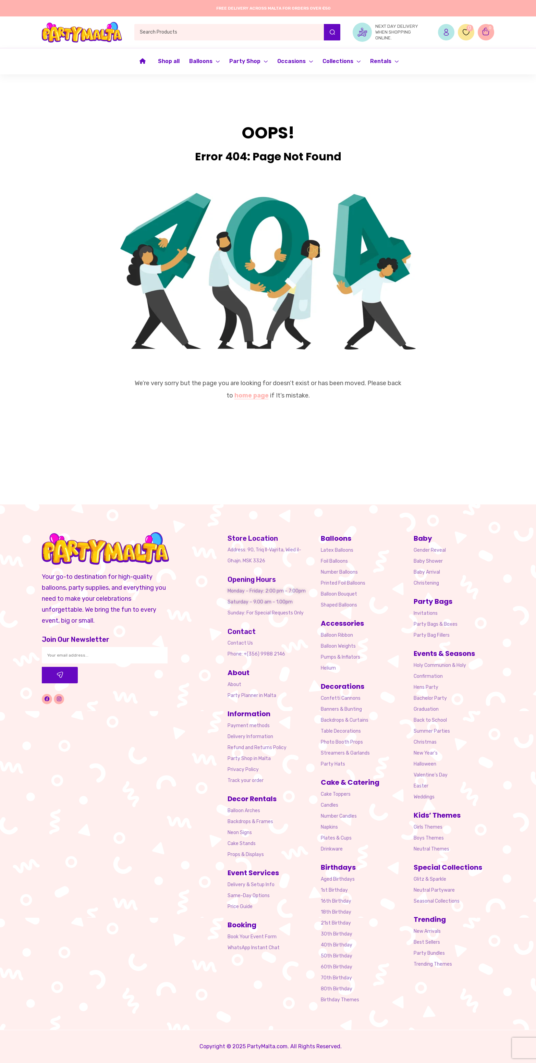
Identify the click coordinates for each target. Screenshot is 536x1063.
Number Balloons (339, 572)
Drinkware (332, 849)
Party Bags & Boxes (436, 624)
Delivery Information (250, 737)
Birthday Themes (340, 1000)
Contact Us (240, 643)
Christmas (425, 742)
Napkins (329, 827)
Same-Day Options (249, 896)
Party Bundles (429, 953)
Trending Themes (433, 964)
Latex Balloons (337, 550)
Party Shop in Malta (249, 758)
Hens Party (426, 687)
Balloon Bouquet (339, 594)
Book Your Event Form (252, 937)
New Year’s (426, 753)
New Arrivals (427, 931)
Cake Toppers (336, 794)
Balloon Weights (338, 646)
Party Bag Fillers (432, 635)
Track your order (246, 780)
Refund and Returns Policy (257, 747)
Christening (426, 583)
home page (251, 395)
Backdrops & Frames (250, 821)
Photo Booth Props (342, 742)
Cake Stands (242, 843)
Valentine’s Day (431, 775)
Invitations (426, 613)
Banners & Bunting (341, 709)
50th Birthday (336, 956)
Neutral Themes (431, 849)
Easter (421, 786)
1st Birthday (334, 890)
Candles (329, 805)
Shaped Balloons (339, 605)
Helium (328, 668)
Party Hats (333, 764)
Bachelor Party (430, 698)
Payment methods (249, 726)
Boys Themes (429, 838)
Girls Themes (428, 827)
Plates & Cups (336, 838)
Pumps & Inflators (340, 657)
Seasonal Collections (437, 901)
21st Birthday (336, 923)
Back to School (430, 720)
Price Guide (240, 906)
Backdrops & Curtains (344, 720)
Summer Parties (432, 731)
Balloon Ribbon (337, 635)
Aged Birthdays (338, 879)
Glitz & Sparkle (430, 879)
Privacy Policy (243, 769)
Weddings (424, 797)
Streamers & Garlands (345, 753)
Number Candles (339, 816)
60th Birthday (336, 967)
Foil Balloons (334, 561)
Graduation (426, 709)
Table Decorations (341, 731)
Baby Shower (428, 561)
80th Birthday (336, 989)
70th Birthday (336, 978)
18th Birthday (336, 912)
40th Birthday (336, 945)
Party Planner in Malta (252, 695)
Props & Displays (246, 854)
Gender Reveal (430, 550)
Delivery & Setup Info (251, 885)
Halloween (425, 764)
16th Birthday (336, 901)
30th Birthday (336, 934)
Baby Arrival (427, 572)
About (234, 684)
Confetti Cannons (341, 698)
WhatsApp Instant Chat (254, 948)
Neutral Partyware (434, 890)
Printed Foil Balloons (343, 583)
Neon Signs (240, 832)
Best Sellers (427, 942)
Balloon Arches (244, 811)
